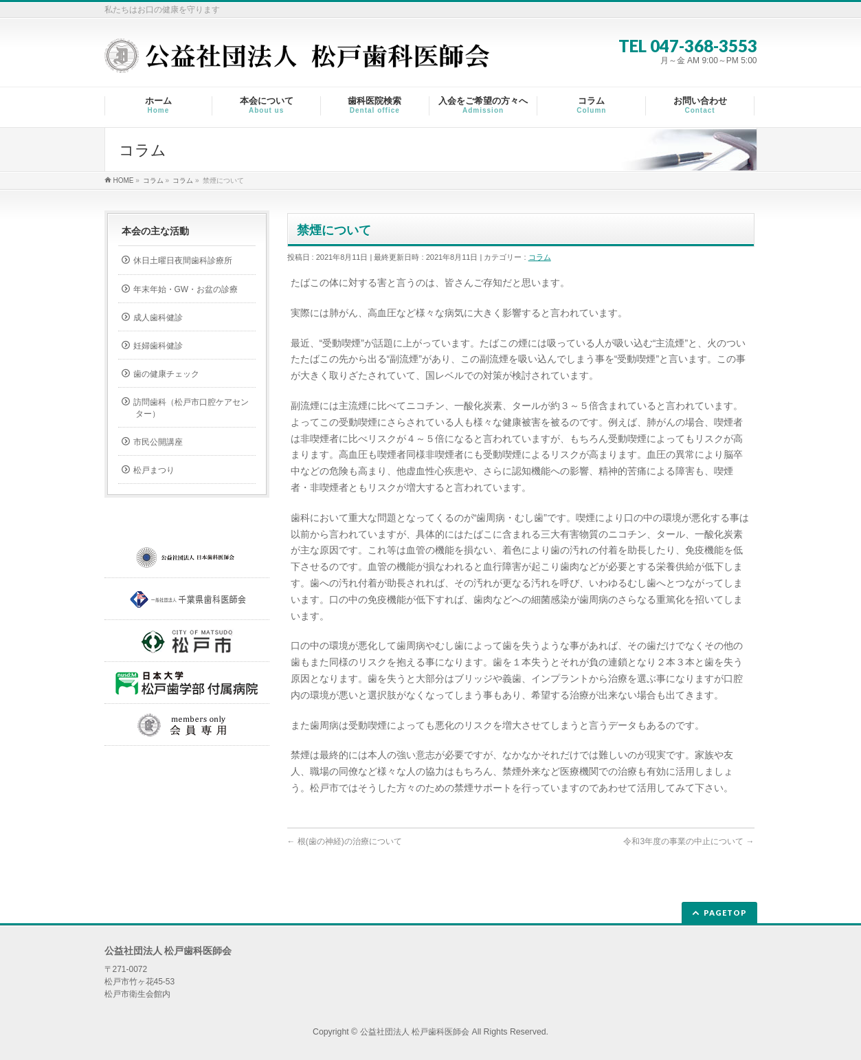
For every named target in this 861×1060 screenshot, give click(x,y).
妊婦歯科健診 (158, 346)
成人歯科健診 (158, 317)
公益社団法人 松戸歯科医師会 (414, 1032)
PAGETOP (725, 912)
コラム (539, 257)
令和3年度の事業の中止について (688, 841)
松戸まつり (154, 470)
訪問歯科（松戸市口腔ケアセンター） (191, 407)
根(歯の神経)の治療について (344, 841)
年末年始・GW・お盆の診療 (185, 289)
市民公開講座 (158, 442)
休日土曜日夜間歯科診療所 (182, 260)
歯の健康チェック (166, 374)
